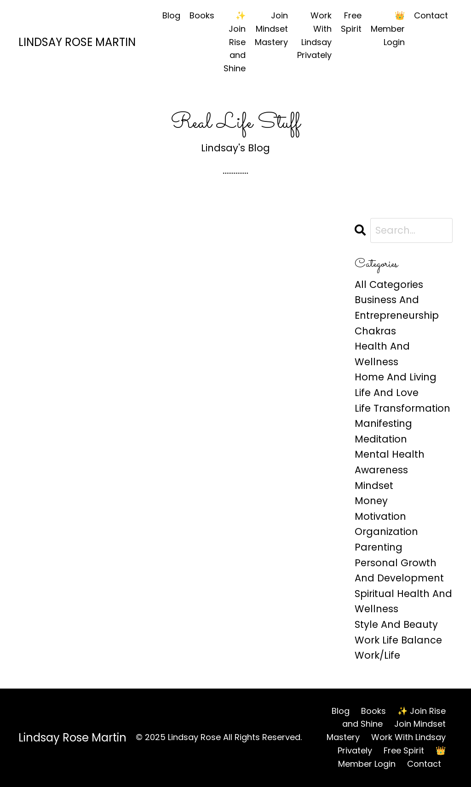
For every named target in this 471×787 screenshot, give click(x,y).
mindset (374, 485)
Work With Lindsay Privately (314, 35)
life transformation (402, 408)
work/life (377, 655)
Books (202, 15)
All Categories (389, 284)
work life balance (398, 640)
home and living (396, 377)
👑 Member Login (388, 29)
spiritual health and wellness (403, 601)
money (371, 500)
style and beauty (396, 624)
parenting (378, 547)
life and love (387, 392)
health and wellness (382, 353)
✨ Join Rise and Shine (235, 42)
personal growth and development (399, 570)
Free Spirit (351, 22)
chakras (375, 331)
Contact (431, 15)
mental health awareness (390, 462)
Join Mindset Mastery (271, 29)
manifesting (383, 423)
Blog (171, 15)
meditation (381, 439)
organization (386, 531)
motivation (380, 516)
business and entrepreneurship (397, 307)
